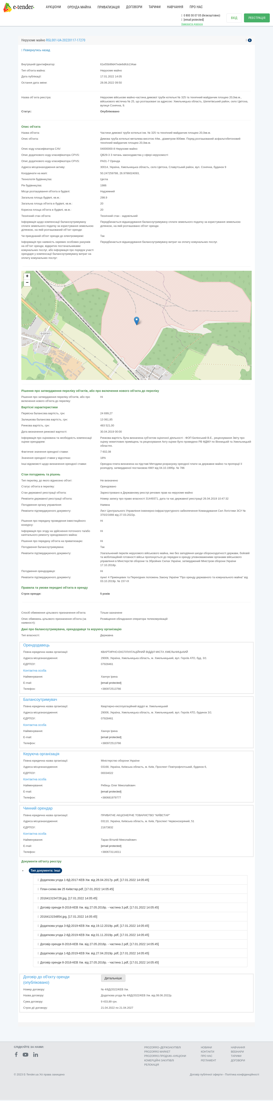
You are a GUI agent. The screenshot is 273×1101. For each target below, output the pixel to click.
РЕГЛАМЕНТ (208, 1061)
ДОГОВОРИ (134, 7)
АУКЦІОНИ (53, 7)
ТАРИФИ (155, 7)
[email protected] (111, 683)
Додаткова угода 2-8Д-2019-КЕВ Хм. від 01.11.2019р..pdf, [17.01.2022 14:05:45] (94, 936)
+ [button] (27, 277)
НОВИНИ (206, 1048)
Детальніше (113, 979)
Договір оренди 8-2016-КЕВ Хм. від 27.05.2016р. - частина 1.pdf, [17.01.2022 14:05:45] (99, 963)
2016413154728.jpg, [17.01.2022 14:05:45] (68, 899)
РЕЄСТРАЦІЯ (256, 18)
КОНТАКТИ (207, 1052)
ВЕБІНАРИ (237, 1052)
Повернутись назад (35, 51)
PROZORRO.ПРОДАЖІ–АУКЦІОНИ (165, 1057)
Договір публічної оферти (206, 1075)
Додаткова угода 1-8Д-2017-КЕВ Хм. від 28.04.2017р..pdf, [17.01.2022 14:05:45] (94, 881)
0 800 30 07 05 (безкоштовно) (200, 15)
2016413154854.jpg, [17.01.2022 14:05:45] (68, 917)
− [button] (27, 284)
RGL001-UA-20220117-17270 (65, 41)
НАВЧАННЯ (175, 7)
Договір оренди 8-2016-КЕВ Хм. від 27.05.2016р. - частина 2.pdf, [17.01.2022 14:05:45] (99, 945)
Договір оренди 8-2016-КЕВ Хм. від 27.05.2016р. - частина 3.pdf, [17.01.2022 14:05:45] (99, 908)
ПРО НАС (196, 7)
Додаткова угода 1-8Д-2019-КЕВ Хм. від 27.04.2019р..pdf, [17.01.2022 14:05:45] (94, 954)
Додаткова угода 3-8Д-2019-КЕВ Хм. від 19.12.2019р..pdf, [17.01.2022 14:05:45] (94, 927)
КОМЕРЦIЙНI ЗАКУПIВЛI (159, 1061)
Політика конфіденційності (242, 1075)
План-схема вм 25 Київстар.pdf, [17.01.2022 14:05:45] (77, 890)
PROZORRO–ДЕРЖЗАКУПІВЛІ (162, 1048)
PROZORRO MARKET (157, 1052)
